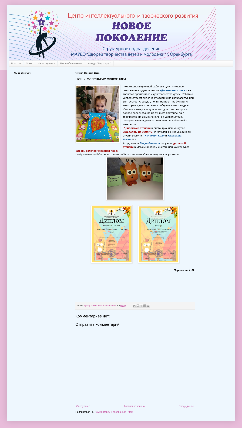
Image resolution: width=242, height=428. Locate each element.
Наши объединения (71, 63)
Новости (16, 63)
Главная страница (134, 406)
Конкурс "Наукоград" (99, 63)
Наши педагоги (46, 63)
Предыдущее (186, 406)
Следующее (83, 406)
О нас (29, 63)
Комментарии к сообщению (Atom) (114, 411)
